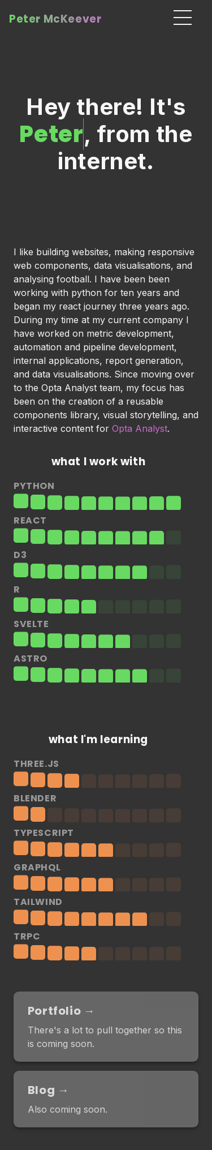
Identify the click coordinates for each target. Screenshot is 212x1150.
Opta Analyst (139, 428)
